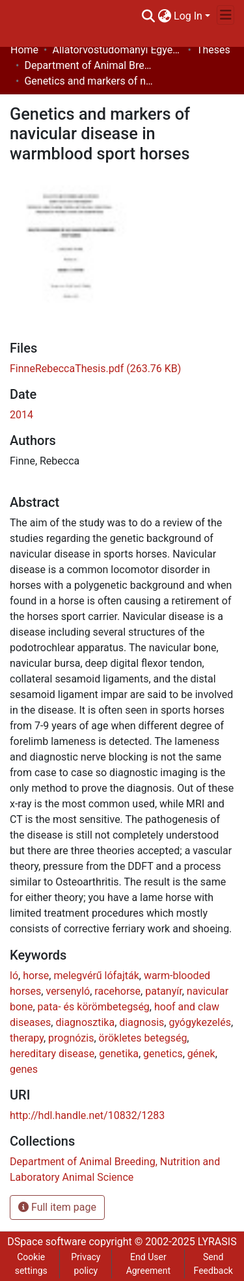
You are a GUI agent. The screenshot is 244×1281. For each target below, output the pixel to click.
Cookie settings (31, 1264)
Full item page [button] (57, 1207)
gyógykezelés (199, 1022)
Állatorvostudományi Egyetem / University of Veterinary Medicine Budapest (117, 50)
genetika (119, 1053)
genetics (163, 1053)
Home (24, 50)
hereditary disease (52, 1053)
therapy (27, 1038)
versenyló (68, 991)
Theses (213, 50)
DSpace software (46, 1241)
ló (14, 975)
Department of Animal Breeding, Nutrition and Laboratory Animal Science (89, 65)
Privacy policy (85, 1264)
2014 (21, 415)
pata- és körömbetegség (94, 1007)
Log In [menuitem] (188, 16)
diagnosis (141, 1022)
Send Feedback (213, 1264)
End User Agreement (148, 1264)
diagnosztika (85, 1022)
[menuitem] (164, 16)
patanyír (163, 991)
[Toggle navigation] (225, 15)
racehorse (117, 991)
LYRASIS (217, 1241)
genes (24, 1069)
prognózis (71, 1038)
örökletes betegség (143, 1038)
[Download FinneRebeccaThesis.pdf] (95, 368)
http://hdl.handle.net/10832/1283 (87, 1115)
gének (201, 1053)
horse (36, 975)
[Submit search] (148, 16)
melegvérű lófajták (96, 975)
